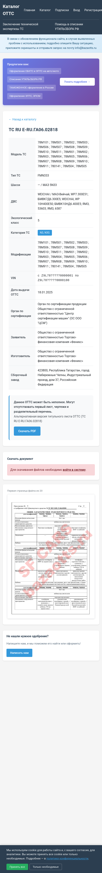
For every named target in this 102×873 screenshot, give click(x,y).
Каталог (45, 10)
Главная (29, 10)
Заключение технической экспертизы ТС (20, 26)
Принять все (17, 866)
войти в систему (74, 470)
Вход (76, 10)
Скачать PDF (27, 431)
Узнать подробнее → (77, 81)
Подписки (62, 10)
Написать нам (19, 653)
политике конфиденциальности (67, 858)
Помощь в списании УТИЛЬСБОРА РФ (69, 26)
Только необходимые (46, 866)
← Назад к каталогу (22, 119)
